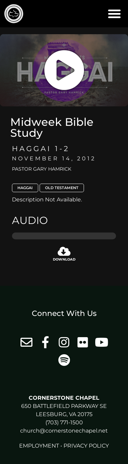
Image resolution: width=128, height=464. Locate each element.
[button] (114, 13)
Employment (39, 445)
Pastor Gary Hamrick (41, 169)
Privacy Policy (86, 445)
